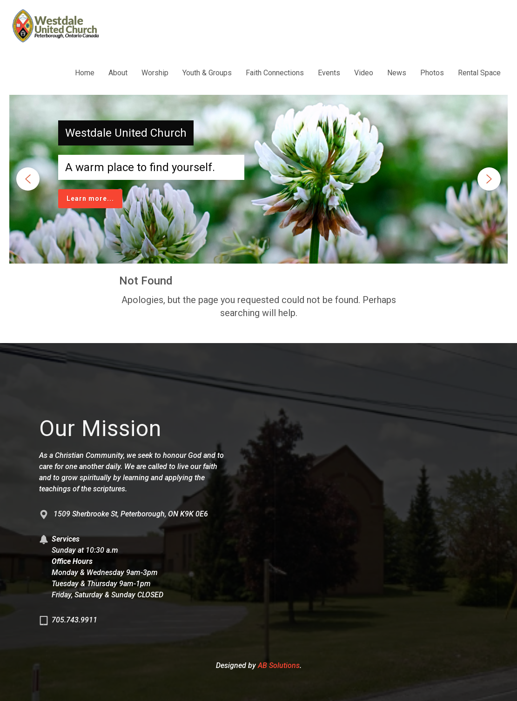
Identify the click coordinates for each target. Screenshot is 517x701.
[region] (258, 179)
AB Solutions (279, 665)
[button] (28, 179)
